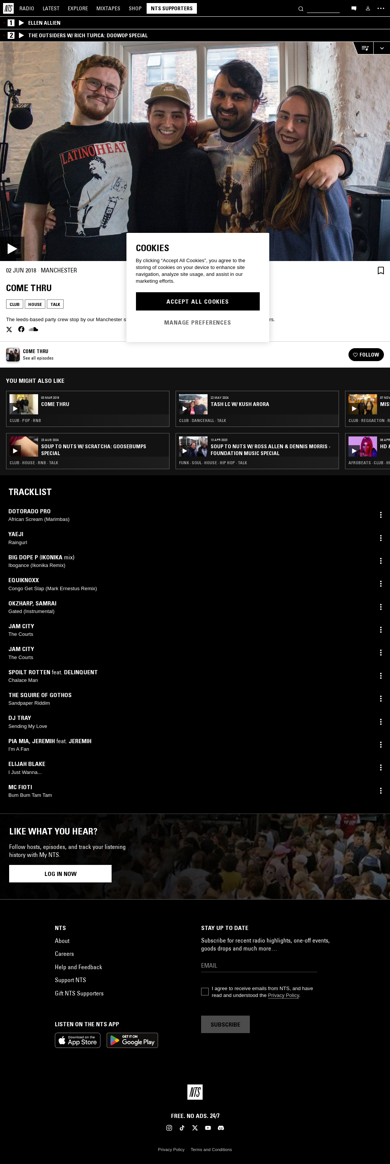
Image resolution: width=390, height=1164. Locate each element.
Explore (78, 8)
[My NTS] (368, 8)
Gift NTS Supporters (79, 993)
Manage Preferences (197, 322)
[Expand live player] (381, 48)
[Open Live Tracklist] (363, 48)
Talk (55, 304)
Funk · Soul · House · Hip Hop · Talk (213, 462)
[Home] (8, 8)
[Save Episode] (381, 270)
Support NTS (70, 980)
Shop (135, 8)
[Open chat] (354, 8)
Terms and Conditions (211, 1149)
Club (15, 304)
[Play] (195, 151)
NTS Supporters (172, 8)
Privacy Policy (283, 995)
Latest (51, 8)
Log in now (61, 873)
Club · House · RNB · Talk (34, 462)
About (62, 940)
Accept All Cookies (197, 301)
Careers (64, 953)
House (35, 304)
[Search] (301, 8)
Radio (26, 8)
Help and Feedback (78, 967)
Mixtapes (108, 8)
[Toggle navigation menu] (381, 8)
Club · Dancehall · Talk (202, 420)
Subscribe (225, 1024)
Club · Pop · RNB (25, 420)
